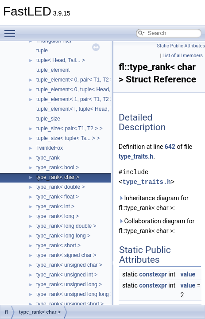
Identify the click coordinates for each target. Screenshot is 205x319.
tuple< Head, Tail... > (60, 60)
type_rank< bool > (57, 167)
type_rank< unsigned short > (70, 304)
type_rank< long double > (66, 226)
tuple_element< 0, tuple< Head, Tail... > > (84, 89)
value (188, 274)
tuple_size (48, 119)
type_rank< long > (57, 216)
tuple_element (53, 70)
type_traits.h (136, 156)
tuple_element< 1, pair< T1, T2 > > (77, 99)
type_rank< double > (60, 187)
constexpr (153, 274)
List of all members (182, 55)
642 (170, 146)
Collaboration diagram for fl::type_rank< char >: (156, 226)
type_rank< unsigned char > (69, 265)
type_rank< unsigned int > (66, 275)
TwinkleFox (49, 148)
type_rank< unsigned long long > (74, 294)
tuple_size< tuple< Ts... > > (68, 138)
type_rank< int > (55, 206)
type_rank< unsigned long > (69, 284)
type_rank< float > (57, 197)
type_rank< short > (58, 245)
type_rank (48, 158)
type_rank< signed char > (66, 255)
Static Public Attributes (181, 46)
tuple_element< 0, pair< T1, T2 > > (77, 80)
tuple (42, 50)
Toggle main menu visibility (11, 29)
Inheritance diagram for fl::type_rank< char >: (154, 203)
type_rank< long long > (63, 236)
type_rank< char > (57, 177)
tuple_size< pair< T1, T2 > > (69, 128)
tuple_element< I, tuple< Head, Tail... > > (84, 109)
